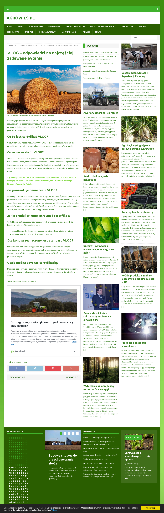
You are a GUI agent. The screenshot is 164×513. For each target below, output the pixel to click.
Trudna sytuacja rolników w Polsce (96, 78)
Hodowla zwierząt (47, 32)
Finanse (86, 32)
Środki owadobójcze (75, 26)
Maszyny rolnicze (69, 32)
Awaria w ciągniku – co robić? (100, 112)
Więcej (54, 510)
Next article (72, 377)
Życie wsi (29, 32)
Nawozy (142, 26)
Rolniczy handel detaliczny (137, 212)
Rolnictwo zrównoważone (103, 26)
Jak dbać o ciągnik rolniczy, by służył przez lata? (100, 455)
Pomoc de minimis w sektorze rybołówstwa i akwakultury (97, 316)
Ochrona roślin (36, 26)
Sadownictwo (54, 26)
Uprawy (20, 26)
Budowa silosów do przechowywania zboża (100, 52)
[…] (104, 140)
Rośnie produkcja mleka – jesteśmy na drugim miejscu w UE (138, 279)
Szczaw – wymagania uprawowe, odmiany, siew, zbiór (99, 249)
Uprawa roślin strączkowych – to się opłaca (137, 456)
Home (9, 9)
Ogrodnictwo (127, 26)
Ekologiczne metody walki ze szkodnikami (98, 463)
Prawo (98, 32)
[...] (55, 479)
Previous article (17, 377)
